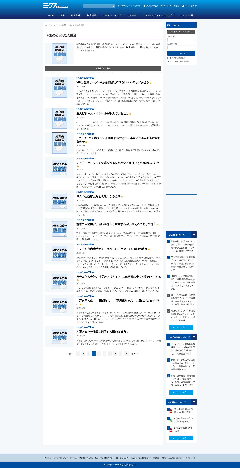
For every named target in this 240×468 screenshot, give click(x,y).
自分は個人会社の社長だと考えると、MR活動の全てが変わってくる (118, 276)
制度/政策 (91, 15)
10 (126, 354)
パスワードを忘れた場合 (179, 61)
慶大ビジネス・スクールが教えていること (102, 113)
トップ (50, 15)
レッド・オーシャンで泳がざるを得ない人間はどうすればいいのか (117, 163)
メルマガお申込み (172, 6)
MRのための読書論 (85, 78)
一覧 (194, 234)
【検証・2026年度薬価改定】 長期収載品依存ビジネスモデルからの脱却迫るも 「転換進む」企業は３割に (183, 282)
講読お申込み (152, 6)
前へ (71, 354)
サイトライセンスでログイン (181, 32)
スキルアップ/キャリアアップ (157, 15)
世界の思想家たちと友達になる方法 (98, 196)
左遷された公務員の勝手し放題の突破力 (101, 331)
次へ (134, 354)
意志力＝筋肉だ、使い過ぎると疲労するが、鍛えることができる (116, 224)
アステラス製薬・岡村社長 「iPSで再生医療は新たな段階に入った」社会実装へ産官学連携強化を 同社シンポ (184, 263)
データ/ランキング (112, 15)
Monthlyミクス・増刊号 (130, 6)
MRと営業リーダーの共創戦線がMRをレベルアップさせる (112, 82)
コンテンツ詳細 (59, 25)
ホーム (48, 25)
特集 (62, 15)
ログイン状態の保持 (177, 58)
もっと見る (181, 327)
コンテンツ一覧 (185, 15)
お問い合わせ (191, 6)
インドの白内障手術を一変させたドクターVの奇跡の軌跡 (111, 248)
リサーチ (132, 15)
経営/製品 (75, 15)
